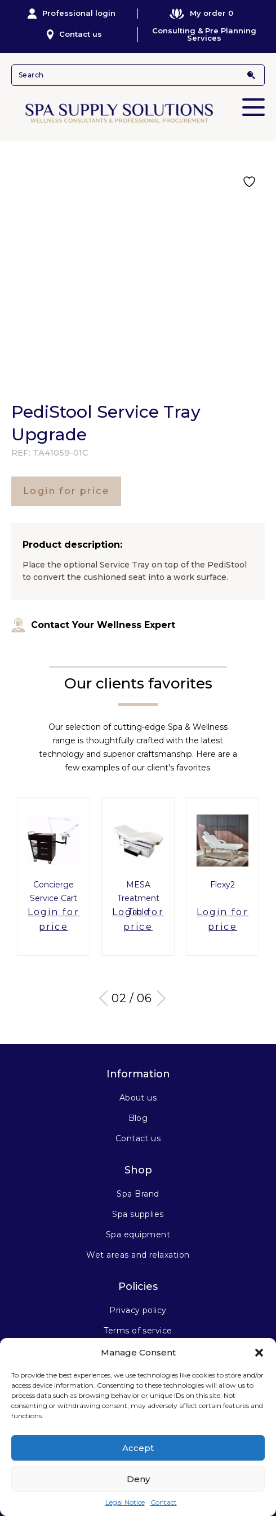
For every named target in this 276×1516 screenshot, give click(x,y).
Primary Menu (253, 99)
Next (158, 998)
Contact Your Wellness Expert (93, 625)
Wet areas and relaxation (138, 1255)
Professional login (71, 13)
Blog (138, 1118)
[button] (259, 1352)
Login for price (66, 491)
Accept (138, 1448)
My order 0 (201, 13)
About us (138, 1098)
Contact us (75, 34)
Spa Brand (138, 1194)
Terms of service (138, 1331)
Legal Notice (125, 1502)
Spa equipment (138, 1234)
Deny (138, 1479)
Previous (107, 998)
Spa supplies (138, 1214)
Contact (163, 1502)
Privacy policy (138, 1310)
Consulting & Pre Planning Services (204, 34)
